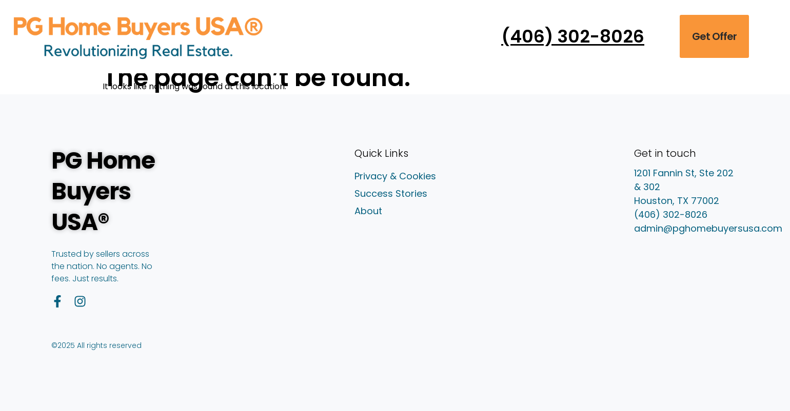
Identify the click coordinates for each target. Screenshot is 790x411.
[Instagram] (80, 301)
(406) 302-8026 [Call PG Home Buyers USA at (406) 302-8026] (572, 36)
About (368, 211)
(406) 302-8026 (670, 214)
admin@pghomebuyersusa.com (708, 228)
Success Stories (390, 194)
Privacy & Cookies (395, 176)
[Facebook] (57, 301)
